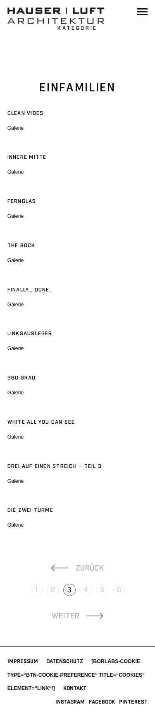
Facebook (102, 702)
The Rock (21, 245)
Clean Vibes (25, 113)
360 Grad (21, 378)
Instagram (70, 702)
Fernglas (21, 201)
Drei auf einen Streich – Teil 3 (54, 466)
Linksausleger (29, 333)
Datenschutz (64, 661)
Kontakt (74, 688)
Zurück (90, 568)
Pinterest (133, 702)
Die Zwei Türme (30, 510)
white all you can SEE (41, 422)
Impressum (22, 661)
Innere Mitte (27, 157)
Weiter (65, 616)
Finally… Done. (29, 290)
